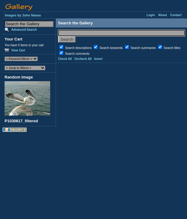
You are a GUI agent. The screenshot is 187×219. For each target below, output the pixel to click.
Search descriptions (79, 48)
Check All (65, 59)
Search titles (172, 48)
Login (151, 15)
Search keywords (111, 48)
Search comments (77, 53)
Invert (98, 59)
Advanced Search (24, 29)
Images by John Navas (23, 15)
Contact (176, 15)
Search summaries (143, 48)
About (162, 15)
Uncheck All (83, 59)
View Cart (18, 50)
